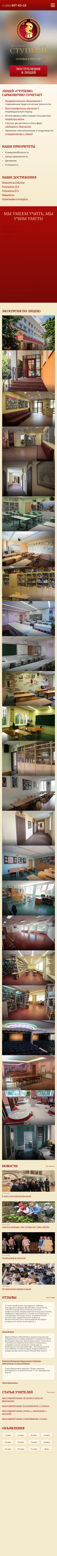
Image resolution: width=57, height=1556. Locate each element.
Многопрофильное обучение (21, 108)
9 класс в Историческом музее (16, 1196)
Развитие (7, 236)
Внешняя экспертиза (13, 182)
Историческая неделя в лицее (16, 1289)
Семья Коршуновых (10, 1383)
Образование (9, 226)
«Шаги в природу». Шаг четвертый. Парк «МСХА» (25, 1227)
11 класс (33, 1449)
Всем (47, 1449)
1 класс (8, 1435)
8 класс (47, 1442)
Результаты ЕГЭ (10, 190)
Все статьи (51, 1392)
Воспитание (8, 231)
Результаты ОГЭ (10, 186)
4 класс (47, 1435)
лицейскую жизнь (14, 119)
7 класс (34, 1442)
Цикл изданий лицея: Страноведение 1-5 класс (24, 1418)
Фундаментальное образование (22, 100)
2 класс (21, 1435)
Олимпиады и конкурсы (15, 198)
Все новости (50, 1166)
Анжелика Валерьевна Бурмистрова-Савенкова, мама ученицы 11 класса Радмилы (21, 1362)
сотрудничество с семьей (19, 133)
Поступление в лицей (28, 70)
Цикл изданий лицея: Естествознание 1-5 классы (25, 1405)
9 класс (8, 1449)
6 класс (21, 1442)
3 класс (34, 1435)
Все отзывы (51, 1297)
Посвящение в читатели (14, 1258)
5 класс (8, 1442)
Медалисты (8, 194)
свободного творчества (18, 126)
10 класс (20, 1449)
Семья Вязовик (8, 1332)
